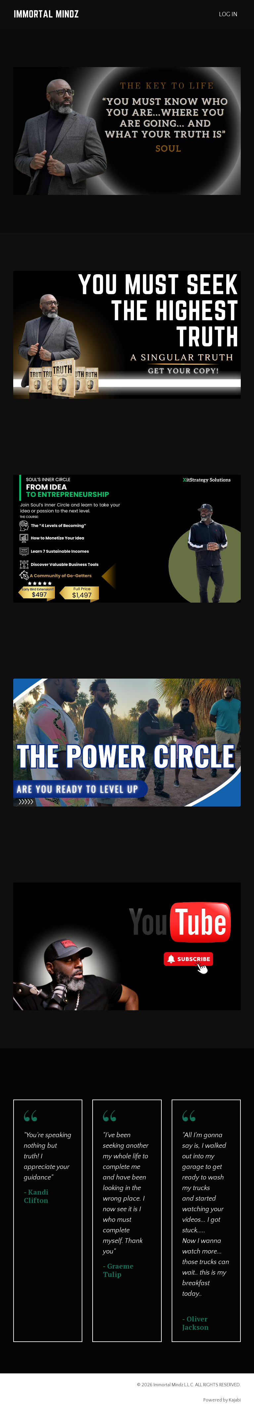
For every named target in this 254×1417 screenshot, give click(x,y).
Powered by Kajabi (222, 1400)
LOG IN (228, 14)
